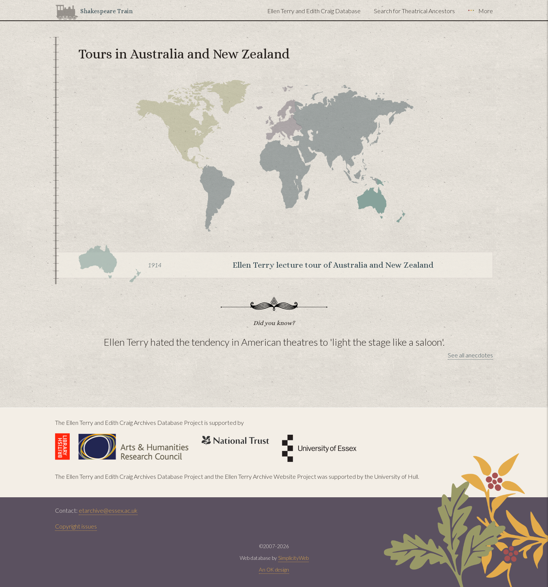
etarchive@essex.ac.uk (108, 510)
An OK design (274, 570)
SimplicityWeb (293, 558)
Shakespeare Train (106, 11)
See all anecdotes (470, 355)
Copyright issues (76, 526)
